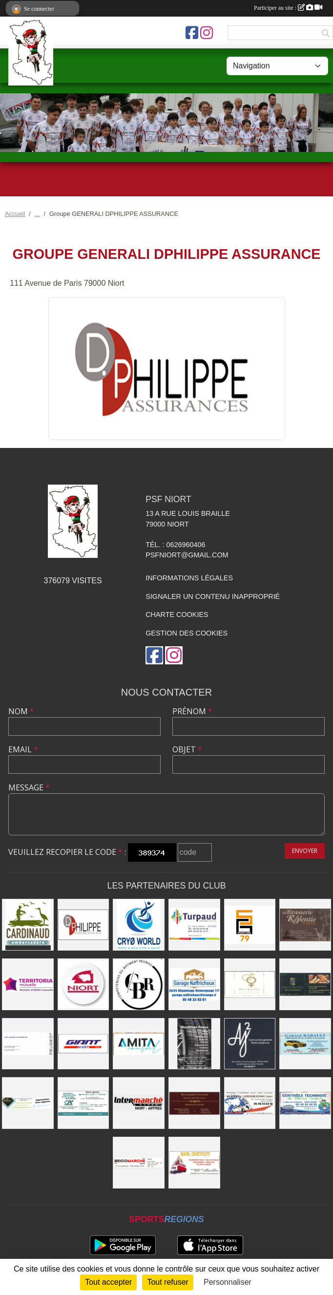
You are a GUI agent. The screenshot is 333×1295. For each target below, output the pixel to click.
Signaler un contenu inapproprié (213, 596)
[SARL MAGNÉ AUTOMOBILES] (28, 1044)
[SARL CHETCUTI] (194, 1163)
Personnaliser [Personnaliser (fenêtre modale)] (227, 1282)
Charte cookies (177, 614)
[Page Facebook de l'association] (192, 32)
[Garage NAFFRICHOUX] (194, 984)
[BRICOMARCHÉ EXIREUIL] (139, 1163)
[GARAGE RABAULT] (305, 1044)
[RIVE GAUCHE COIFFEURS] (250, 984)
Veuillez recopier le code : (67, 852)
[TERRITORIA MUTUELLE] (28, 984)
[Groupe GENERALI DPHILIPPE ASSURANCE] (83, 925)
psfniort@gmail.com (187, 555)
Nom (21, 711)
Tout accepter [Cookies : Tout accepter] (108, 1282)
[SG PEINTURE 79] (250, 925)
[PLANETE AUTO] (250, 1103)
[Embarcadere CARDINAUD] (28, 925)
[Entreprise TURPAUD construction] (194, 925)
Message (29, 787)
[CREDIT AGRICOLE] (83, 1103)
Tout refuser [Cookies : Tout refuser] (167, 1282)
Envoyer (304, 851)
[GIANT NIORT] (83, 1044)
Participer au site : (288, 7)
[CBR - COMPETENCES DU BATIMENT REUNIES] (139, 984)
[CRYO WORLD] (139, 925)
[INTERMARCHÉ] (139, 1103)
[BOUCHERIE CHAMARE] (194, 1103)
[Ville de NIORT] (83, 984)
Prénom (192, 711)
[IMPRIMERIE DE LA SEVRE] (28, 1103)
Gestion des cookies (187, 633)
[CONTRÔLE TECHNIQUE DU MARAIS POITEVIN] (305, 1103)
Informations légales (189, 578)
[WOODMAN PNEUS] (194, 1044)
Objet (187, 749)
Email (23, 749)
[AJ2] (250, 1044)
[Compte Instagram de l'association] (206, 32)
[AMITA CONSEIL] (139, 1044)
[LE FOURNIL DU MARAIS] (305, 984)
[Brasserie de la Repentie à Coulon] (305, 925)
